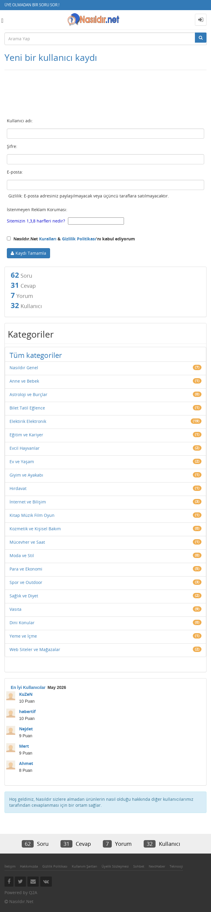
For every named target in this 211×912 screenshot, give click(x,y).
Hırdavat (18, 488)
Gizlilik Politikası (79, 239)
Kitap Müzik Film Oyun (32, 515)
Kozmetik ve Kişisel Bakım (35, 528)
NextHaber (157, 866)
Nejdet (26, 729)
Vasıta (15, 609)
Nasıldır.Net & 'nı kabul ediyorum (71, 239)
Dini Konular (22, 622)
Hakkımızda (29, 866)
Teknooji (176, 866)
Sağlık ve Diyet (24, 596)
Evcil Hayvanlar (25, 448)
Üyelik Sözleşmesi (115, 866)
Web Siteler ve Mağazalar (35, 649)
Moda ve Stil (22, 555)
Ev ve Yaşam (22, 461)
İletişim (9, 866)
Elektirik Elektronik (28, 421)
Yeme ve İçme (23, 636)
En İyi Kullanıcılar (28, 687)
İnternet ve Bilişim (28, 502)
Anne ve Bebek (24, 381)
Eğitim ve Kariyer (26, 435)
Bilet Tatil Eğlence (27, 408)
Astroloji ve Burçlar (28, 394)
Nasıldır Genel (24, 367)
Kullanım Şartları (84, 866)
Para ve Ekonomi (26, 569)
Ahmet (26, 763)
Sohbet (138, 866)
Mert (24, 746)
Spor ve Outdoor (26, 582)
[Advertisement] (105, 96)
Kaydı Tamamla (30, 253)
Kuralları (47, 239)
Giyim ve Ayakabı (26, 475)
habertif (27, 711)
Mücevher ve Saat (27, 542)
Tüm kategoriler (36, 355)
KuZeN (25, 694)
